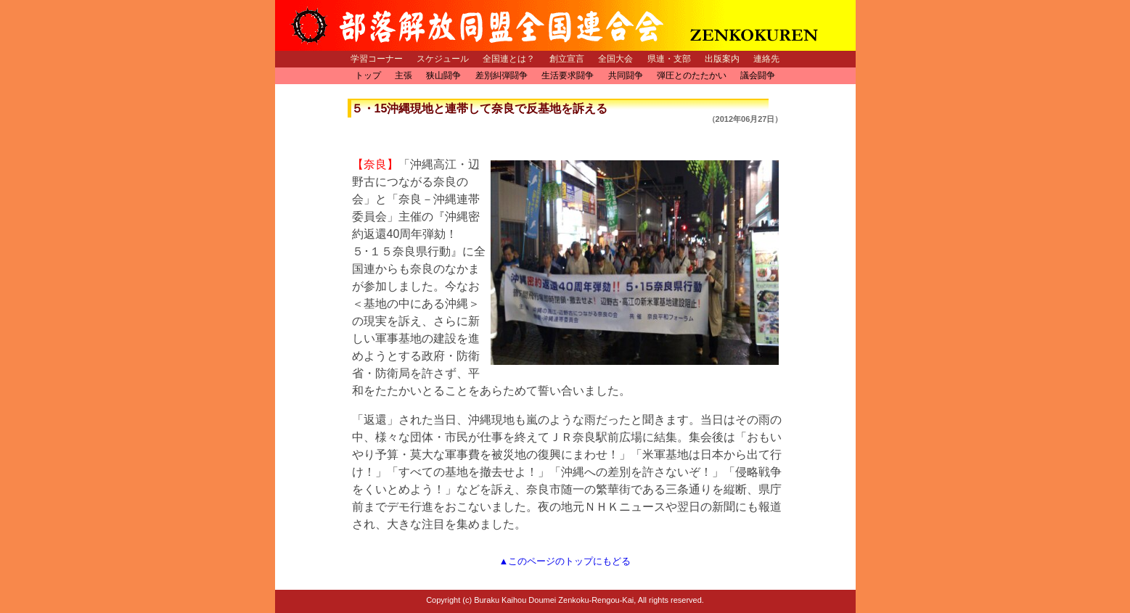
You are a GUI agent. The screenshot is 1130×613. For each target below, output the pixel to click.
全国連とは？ (509, 59)
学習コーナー (377, 59)
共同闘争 (625, 75)
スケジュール (443, 59)
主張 (403, 75)
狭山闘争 (443, 75)
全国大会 (615, 59)
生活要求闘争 (567, 75)
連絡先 (766, 59)
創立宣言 (566, 59)
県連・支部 (669, 59)
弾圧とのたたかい (691, 75)
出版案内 (722, 59)
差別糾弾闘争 (501, 75)
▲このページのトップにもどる (565, 561)
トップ (368, 75)
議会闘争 (757, 75)
